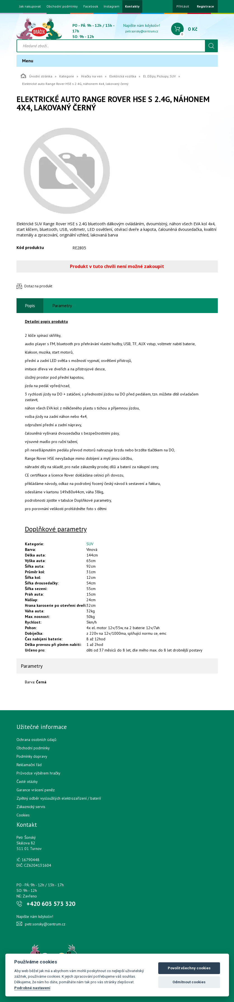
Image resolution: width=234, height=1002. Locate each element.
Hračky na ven (91, 76)
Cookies (23, 815)
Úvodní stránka (36, 76)
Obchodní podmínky (62, 6)
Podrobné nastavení (32, 988)
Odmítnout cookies (188, 982)
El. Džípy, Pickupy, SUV (159, 76)
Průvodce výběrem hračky (38, 773)
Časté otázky (27, 781)
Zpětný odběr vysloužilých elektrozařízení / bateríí (58, 798)
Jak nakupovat (30, 6)
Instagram (111, 6)
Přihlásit (182, 6)
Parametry (62, 305)
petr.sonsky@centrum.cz (141, 31)
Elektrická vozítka (122, 76)
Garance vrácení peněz (35, 789)
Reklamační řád (29, 764)
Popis (30, 305)
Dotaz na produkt (38, 286)
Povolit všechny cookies (189, 968)
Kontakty (132, 6)
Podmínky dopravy (31, 756)
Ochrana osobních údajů (36, 739)
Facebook (90, 6)
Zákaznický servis (30, 806)
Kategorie (66, 76)
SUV (89, 543)
